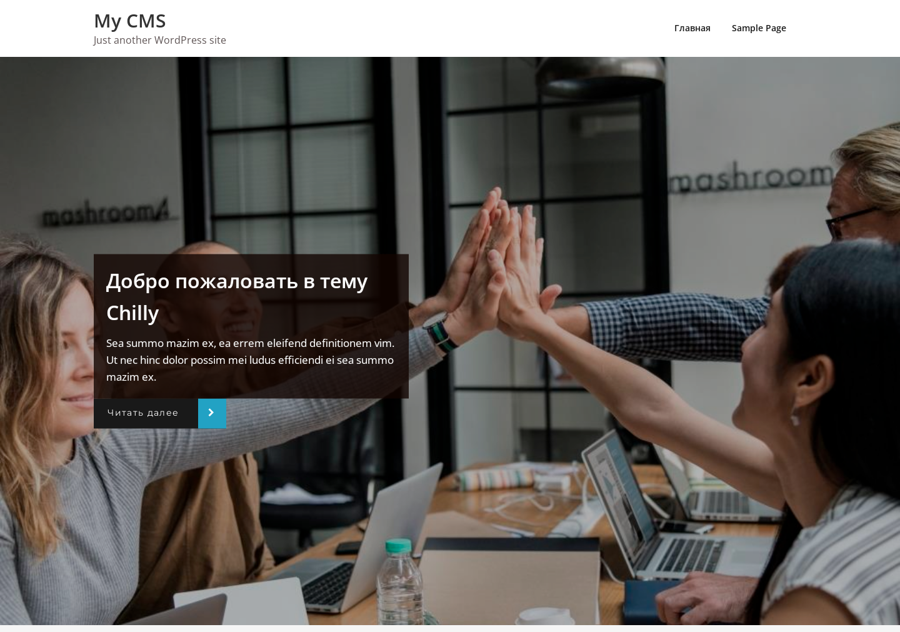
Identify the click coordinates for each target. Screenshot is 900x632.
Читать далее (143, 413)
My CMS (130, 20)
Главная (692, 28)
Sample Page (759, 28)
